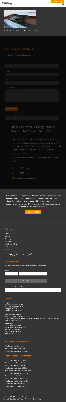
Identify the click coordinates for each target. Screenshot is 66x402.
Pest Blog (8, 239)
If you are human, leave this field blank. (16, 287)
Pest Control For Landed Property (16, 351)
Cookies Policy (35, 399)
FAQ (6, 246)
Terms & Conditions (10, 399)
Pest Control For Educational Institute (17, 378)
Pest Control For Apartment (14, 346)
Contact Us (8, 249)
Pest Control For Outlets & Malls (16, 368)
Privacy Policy (24, 399)
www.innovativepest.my (13, 331)
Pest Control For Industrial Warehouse (18, 371)
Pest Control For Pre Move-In (15, 348)
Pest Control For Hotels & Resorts (16, 373)
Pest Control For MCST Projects (15, 365)
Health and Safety (11, 244)
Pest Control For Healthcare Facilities (17, 376)
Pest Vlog (8, 241)
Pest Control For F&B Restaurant (16, 360)
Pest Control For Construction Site (16, 381)
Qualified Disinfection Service (15, 383)
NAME (7, 270)
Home (7, 233)
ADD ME (26, 281)
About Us (8, 236)
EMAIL (22, 270)
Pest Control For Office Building (15, 363)
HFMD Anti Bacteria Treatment (15, 386)
